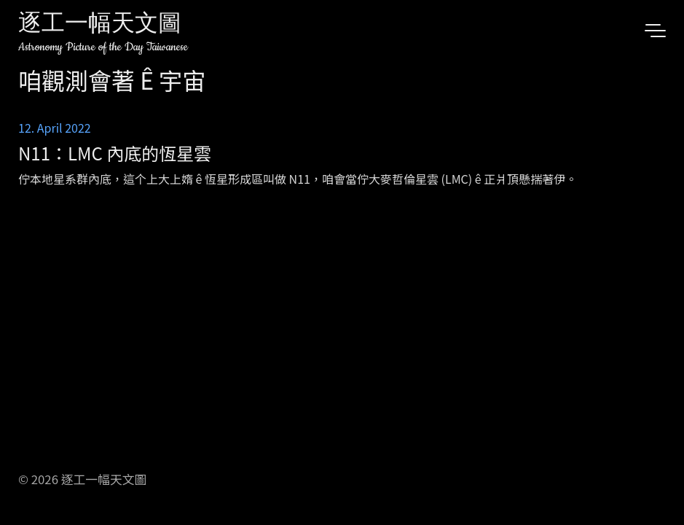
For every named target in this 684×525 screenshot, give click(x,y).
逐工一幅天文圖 (99, 25)
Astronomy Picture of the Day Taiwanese (103, 47)
